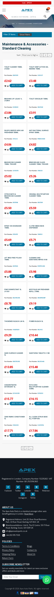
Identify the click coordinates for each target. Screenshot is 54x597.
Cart (48, 10)
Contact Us (32, 550)
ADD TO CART (17, 85)
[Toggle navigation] (4, 10)
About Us (31, 554)
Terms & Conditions (11, 546)
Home (13, 23)
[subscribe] (20, 577)
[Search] (23, 16)
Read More (28, 514)
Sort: (19, 55)
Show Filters (25, 35)
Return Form (7, 558)
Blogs (29, 546)
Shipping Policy (9, 554)
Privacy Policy (8, 550)
